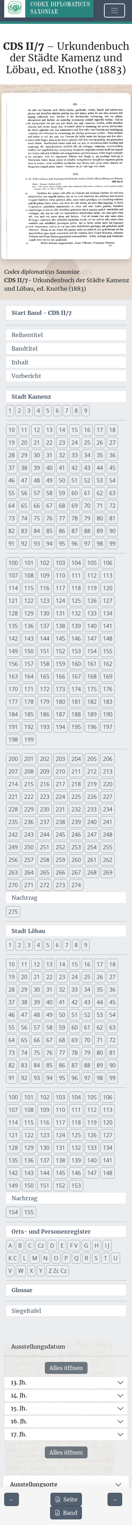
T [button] (105, 1258)
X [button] (31, 1271)
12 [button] (37, 430)
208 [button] (29, 771)
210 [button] (60, 771)
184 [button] (13, 714)
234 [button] (107, 809)
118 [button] (76, 588)
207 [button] (13, 771)
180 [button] (60, 702)
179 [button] (44, 702)
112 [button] (92, 575)
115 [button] (29, 588)
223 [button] (44, 797)
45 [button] (112, 468)
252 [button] (60, 847)
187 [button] (60, 714)
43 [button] (87, 468)
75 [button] (37, 518)
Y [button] (40, 1271)
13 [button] (49, 430)
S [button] (96, 1258)
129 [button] (29, 613)
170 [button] (13, 689)
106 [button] (107, 563)
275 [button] (13, 912)
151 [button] (44, 651)
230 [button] (44, 809)
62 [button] (100, 493)
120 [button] (107, 588)
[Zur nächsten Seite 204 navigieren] (114, 1499)
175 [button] (92, 689)
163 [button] (13, 676)
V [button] (10, 1271)
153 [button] (76, 651)
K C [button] (12, 1258)
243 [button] (29, 834)
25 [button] (87, 442)
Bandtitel (24, 348)
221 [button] (13, 797)
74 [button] (24, 518)
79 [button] (87, 518)
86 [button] (62, 531)
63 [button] (112, 493)
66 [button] (37, 506)
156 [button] (13, 664)
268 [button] (92, 872)
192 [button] (29, 727)
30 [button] (37, 455)
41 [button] (62, 468)
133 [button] (92, 613)
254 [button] (92, 847)
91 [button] (11, 543)
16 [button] (87, 430)
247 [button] (92, 834)
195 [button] (76, 727)
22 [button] (49, 442)
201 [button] (29, 759)
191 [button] (13, 727)
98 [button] (100, 543)
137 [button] (44, 626)
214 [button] (13, 784)
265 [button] (44, 872)
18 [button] (112, 430)
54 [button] (112, 480)
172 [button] (44, 689)
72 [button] (112, 506)
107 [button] (13, 575)
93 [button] (37, 543)
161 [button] (92, 664)
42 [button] (74, 468)
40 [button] (49, 468)
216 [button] (44, 784)
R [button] (86, 1258)
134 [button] (107, 613)
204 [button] (76, 759)
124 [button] (60, 601)
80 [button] (100, 518)
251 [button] (44, 847)
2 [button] (19, 410)
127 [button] (107, 601)
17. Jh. (19, 1434)
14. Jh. (19, 1395)
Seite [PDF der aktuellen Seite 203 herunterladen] (66, 1499)
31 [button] (49, 455)
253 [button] (76, 847)
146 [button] (76, 638)
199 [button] (29, 739)
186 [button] (44, 714)
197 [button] (107, 727)
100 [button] (13, 563)
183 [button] (107, 702)
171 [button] (29, 689)
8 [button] (76, 410)
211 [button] (76, 771)
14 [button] (62, 430)
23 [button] (62, 442)
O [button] (56, 1258)
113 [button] (107, 575)
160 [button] (76, 664)
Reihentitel (27, 334)
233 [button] (92, 809)
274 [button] (76, 885)
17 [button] (100, 430)
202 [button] (44, 759)
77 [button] (62, 518)
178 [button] (29, 702)
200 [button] (13, 759)
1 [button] (10, 410)
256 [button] (13, 860)
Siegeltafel (26, 1310)
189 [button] (92, 714)
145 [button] (60, 638)
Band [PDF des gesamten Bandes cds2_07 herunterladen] (66, 1512)
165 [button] (44, 676)
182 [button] (92, 702)
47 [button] (24, 480)
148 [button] (107, 638)
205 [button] (92, 759)
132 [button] (76, 613)
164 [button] (29, 676)
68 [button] (62, 506)
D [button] (52, 1245)
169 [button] (107, 676)
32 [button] (62, 455)
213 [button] (107, 771)
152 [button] (60, 651)
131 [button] (60, 613)
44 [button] (100, 468)
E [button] (62, 1245)
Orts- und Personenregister (51, 1231)
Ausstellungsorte (33, 1484)
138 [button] (60, 626)
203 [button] (60, 759)
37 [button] (11, 468)
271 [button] (29, 885)
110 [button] (60, 575)
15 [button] (74, 430)
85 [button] (49, 531)
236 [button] (29, 822)
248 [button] (107, 834)
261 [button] (92, 860)
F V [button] (74, 1245)
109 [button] (44, 575)
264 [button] (29, 872)
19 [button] (11, 442)
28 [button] (11, 455)
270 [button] (13, 885)
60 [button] (74, 493)
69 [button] (74, 506)
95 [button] (62, 543)
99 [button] (112, 543)
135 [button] (13, 626)
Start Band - (42, 312)
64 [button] (11, 506)
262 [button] (107, 860)
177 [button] (13, 702)
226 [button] (92, 797)
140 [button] (92, 626)
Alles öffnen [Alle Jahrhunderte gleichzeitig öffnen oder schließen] (66, 1367)
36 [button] (112, 455)
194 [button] (60, 727)
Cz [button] (41, 1245)
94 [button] (49, 543)
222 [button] (29, 797)
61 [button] (87, 493)
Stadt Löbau (28, 930)
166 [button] (60, 676)
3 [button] (28, 410)
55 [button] (11, 493)
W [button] (20, 1271)
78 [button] (74, 518)
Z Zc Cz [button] (58, 1271)
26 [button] (100, 442)
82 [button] (11, 531)
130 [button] (44, 613)
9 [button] (85, 410)
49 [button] (49, 480)
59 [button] (62, 493)
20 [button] (24, 442)
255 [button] (107, 847)
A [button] (10, 1245)
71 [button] (100, 506)
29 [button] (24, 455)
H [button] (97, 1245)
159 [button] (60, 664)
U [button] (115, 1258)
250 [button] (29, 847)
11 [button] (24, 430)
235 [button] (13, 822)
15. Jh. (19, 1408)
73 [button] (11, 518)
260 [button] (76, 860)
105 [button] (92, 563)
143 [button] (29, 638)
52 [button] (87, 480)
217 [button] (60, 784)
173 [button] (60, 689)
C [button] (30, 1245)
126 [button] (92, 601)
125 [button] (76, 601)
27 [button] (112, 442)
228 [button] (13, 809)
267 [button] (76, 872)
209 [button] (44, 771)
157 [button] (29, 664)
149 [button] (13, 651)
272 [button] (44, 885)
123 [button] (44, 601)
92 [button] (24, 543)
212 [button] (92, 771)
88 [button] (87, 531)
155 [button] (107, 651)
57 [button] (37, 493)
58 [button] (49, 493)
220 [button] (107, 784)
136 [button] (29, 626)
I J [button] (107, 1245)
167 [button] (76, 676)
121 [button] (13, 601)
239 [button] (76, 822)
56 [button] (24, 493)
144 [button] (44, 638)
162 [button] (107, 664)
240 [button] (92, 822)
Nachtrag (24, 897)
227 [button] (107, 797)
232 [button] (76, 809)
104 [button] (76, 563)
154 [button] (92, 651)
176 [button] (107, 689)
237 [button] (44, 822)
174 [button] (76, 689)
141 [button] (107, 626)
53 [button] (100, 480)
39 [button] (37, 468)
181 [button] (76, 702)
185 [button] (29, 714)
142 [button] (13, 638)
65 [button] (24, 506)
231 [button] (60, 809)
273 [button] (60, 885)
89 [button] (100, 531)
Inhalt (20, 362)
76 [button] (49, 518)
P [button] (66, 1258)
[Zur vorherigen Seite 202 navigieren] (11, 1499)
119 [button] (92, 588)
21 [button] (37, 442)
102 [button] (44, 563)
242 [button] (13, 834)
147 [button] (92, 638)
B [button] (20, 1245)
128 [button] (13, 613)
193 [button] (44, 727)
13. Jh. (19, 1382)
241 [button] (107, 822)
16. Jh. (19, 1421)
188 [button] (76, 714)
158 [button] (44, 664)
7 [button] (66, 410)
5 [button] (47, 410)
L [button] (24, 1258)
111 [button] (76, 575)
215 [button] (29, 784)
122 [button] (29, 601)
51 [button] (74, 480)
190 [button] (107, 714)
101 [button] (29, 563)
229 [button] (29, 809)
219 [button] (92, 784)
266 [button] (60, 872)
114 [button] (13, 588)
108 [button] (29, 575)
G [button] (86, 1245)
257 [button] (29, 860)
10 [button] (11, 430)
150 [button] (29, 651)
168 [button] (92, 676)
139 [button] (76, 626)
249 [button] (13, 847)
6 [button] (57, 410)
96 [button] (74, 543)
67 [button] (49, 506)
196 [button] (92, 727)
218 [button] (76, 784)
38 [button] (24, 468)
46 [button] (11, 480)
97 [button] (87, 543)
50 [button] (62, 480)
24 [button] (74, 442)
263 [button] (13, 872)
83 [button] (24, 531)
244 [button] (44, 834)
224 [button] (60, 797)
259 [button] (60, 860)
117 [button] (60, 588)
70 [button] (87, 506)
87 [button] (74, 531)
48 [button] (37, 480)
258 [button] (44, 860)
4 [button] (38, 410)
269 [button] (107, 872)
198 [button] (13, 739)
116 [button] (44, 588)
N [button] (45, 1258)
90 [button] (112, 531)
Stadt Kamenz (31, 396)
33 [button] (74, 455)
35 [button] (100, 455)
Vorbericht (26, 375)
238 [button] (60, 822)
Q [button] (76, 1258)
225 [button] (76, 797)
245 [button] (60, 834)
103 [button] (60, 563)
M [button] (34, 1258)
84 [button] (37, 531)
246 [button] (76, 834)
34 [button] (87, 455)
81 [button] (112, 518)
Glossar (22, 1290)
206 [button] (107, 759)
